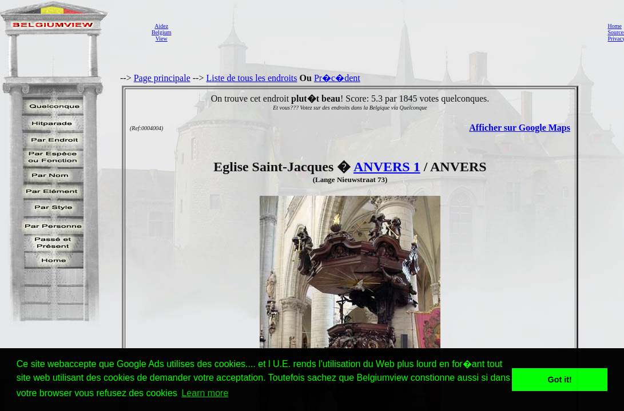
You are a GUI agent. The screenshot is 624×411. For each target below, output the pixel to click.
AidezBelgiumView (161, 32)
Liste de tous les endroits (251, 78)
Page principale (162, 78)
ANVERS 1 (386, 166)
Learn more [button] (204, 393)
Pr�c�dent (337, 78)
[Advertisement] (386, 32)
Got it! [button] (560, 379)
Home (614, 26)
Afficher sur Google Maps (519, 127)
